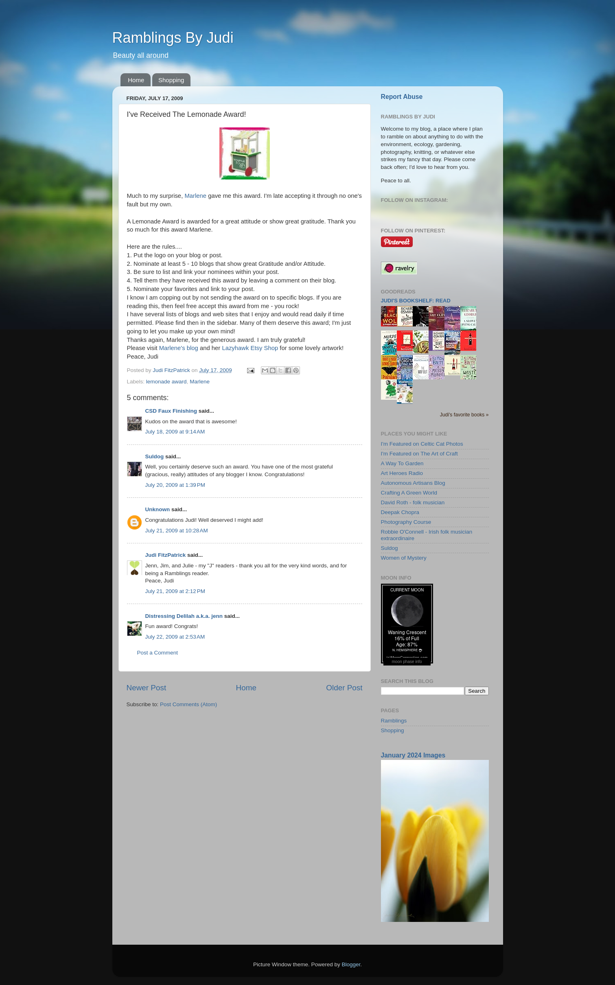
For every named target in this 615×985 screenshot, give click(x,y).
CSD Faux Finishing (171, 411)
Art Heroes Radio (402, 473)
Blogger (351, 964)
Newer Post (146, 687)
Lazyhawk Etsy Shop (250, 348)
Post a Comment (157, 653)
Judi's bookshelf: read (416, 301)
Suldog (154, 456)
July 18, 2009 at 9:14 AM (175, 432)
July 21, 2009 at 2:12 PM (175, 591)
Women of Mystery (404, 558)
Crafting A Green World (409, 493)
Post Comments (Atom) (188, 704)
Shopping (171, 80)
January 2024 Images (413, 755)
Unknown (157, 509)
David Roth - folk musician (413, 502)
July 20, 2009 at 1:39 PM (175, 485)
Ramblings (394, 721)
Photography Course (406, 522)
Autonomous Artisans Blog (413, 483)
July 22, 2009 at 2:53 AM (175, 637)
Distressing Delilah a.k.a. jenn (184, 616)
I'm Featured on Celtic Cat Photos (422, 444)
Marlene (195, 196)
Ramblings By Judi (173, 37)
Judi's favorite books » (464, 415)
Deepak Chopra (400, 512)
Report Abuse (402, 96)
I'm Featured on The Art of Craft (419, 454)
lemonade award (166, 382)
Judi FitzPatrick (165, 555)
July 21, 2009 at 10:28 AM (176, 531)
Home (136, 80)
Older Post (344, 687)
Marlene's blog (178, 348)
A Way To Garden (402, 463)
